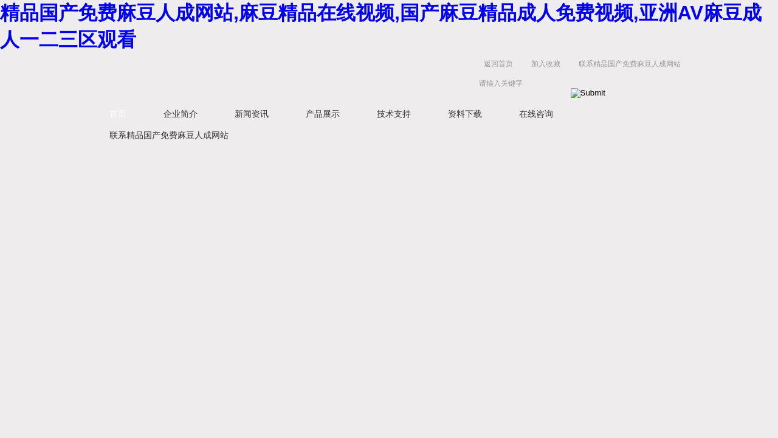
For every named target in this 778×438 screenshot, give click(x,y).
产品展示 (323, 114)
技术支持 (394, 114)
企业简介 (181, 114)
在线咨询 (536, 114)
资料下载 (465, 114)
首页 (117, 114)
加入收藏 (545, 64)
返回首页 (498, 64)
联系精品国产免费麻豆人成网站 (630, 64)
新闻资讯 (252, 114)
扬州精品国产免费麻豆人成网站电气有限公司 (279, 76)
